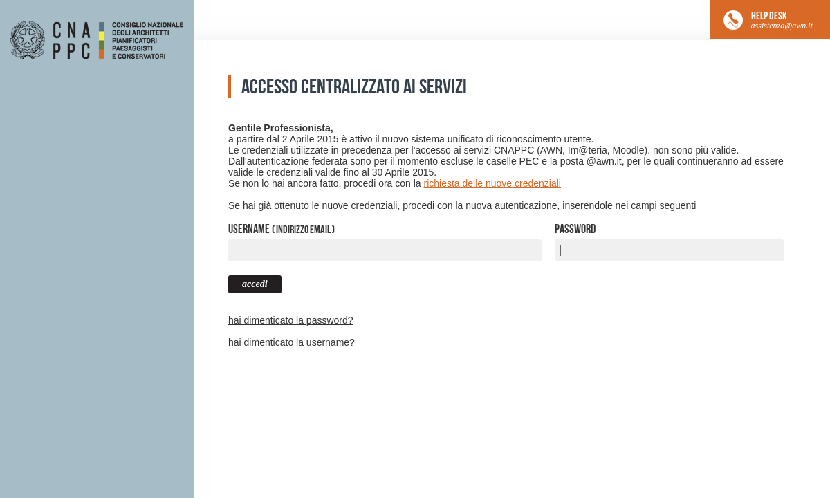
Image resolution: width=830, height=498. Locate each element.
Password (575, 229)
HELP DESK (782, 20)
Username (281, 229)
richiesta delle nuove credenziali (492, 183)
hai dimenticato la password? (290, 320)
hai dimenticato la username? (291, 342)
